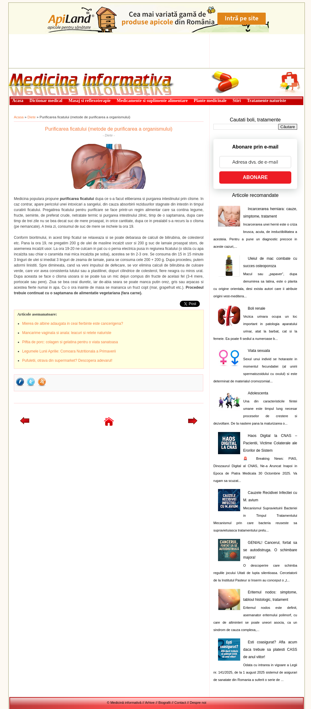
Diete (31, 117)
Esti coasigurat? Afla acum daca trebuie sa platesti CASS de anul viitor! (270, 649)
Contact (180, 702)
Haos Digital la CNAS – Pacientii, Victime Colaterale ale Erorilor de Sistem (270, 443)
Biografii (164, 702)
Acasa (19, 117)
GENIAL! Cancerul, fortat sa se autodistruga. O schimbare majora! (270, 550)
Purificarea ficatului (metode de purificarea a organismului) (108, 129)
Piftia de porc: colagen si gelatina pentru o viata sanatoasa (70, 342)
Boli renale (256, 308)
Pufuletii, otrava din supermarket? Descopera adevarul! (67, 360)
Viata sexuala (259, 350)
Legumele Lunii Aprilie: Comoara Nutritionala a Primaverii (69, 351)
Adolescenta (258, 393)
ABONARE (255, 177)
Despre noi (198, 702)
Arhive (150, 702)
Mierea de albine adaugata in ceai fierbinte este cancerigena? (72, 323)
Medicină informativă (25, 70)
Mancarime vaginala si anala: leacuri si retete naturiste (66, 333)
